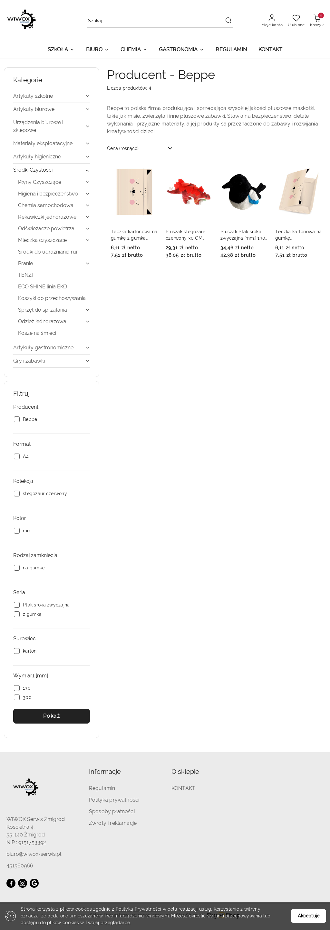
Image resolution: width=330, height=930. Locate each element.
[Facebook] (10, 883)
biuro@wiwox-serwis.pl (33, 854)
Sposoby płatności (112, 811)
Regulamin (102, 788)
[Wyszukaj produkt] (160, 20)
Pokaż (51, 716)
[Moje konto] (272, 21)
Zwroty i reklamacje (113, 823)
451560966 (19, 866)
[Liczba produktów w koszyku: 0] (316, 21)
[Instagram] (22, 883)
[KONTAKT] (270, 50)
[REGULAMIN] (231, 50)
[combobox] (140, 148)
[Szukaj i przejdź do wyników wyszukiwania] (228, 21)
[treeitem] (51, 96)
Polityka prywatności (114, 800)
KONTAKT (183, 788)
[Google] (34, 883)
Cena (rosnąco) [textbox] (123, 148)
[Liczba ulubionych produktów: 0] (296, 21)
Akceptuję (308, 915)
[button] (61, 50)
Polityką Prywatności (138, 909)
